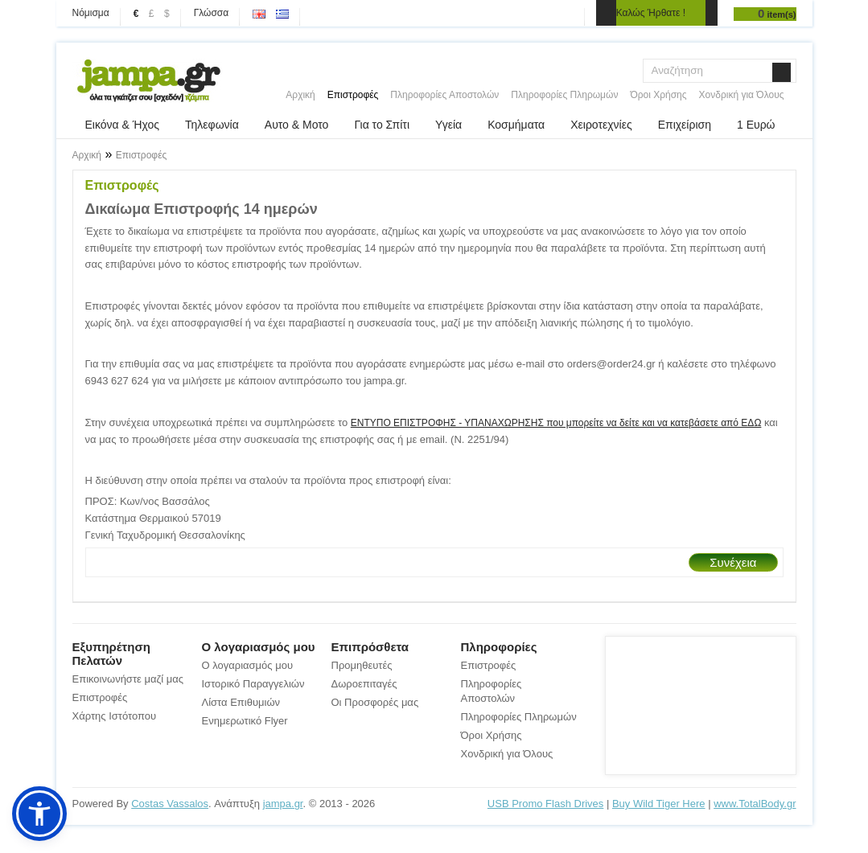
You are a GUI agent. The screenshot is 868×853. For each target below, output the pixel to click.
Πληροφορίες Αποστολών (444, 94)
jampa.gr (283, 804)
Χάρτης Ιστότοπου (114, 716)
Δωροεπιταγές (364, 684)
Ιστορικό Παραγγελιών (253, 684)
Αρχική (300, 94)
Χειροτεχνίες (600, 124)
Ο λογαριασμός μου (248, 665)
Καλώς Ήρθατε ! (650, 12)
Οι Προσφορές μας (375, 702)
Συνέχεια (733, 562)
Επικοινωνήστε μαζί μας (127, 679)
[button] (39, 813)
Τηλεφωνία (212, 124)
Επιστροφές (353, 94)
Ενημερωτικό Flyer (245, 721)
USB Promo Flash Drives (545, 804)
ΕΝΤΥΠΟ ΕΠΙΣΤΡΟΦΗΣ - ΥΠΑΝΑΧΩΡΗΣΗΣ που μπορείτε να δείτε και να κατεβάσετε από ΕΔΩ (556, 423)
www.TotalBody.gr (755, 804)
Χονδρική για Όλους (741, 94)
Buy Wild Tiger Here (659, 804)
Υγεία (448, 124)
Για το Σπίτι (381, 124)
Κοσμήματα (516, 124)
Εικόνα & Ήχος (122, 124)
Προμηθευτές (362, 665)
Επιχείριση (684, 124)
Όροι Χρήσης (658, 94)
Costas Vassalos (169, 804)
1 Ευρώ (756, 124)
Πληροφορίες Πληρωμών (564, 94)
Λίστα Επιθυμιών (241, 702)
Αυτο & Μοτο (297, 124)
